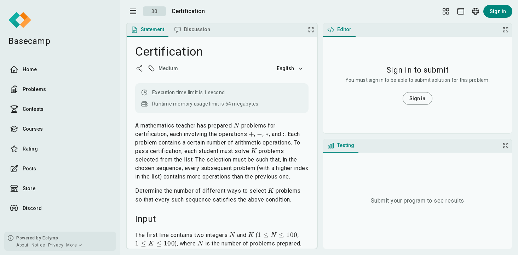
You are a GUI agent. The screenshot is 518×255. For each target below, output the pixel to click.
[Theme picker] (461, 11)
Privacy (56, 245)
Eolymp (50, 238)
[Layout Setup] (446, 11)
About (22, 245)
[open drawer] (133, 11)
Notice (38, 245)
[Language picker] (475, 11)
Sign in (498, 11)
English (290, 68)
